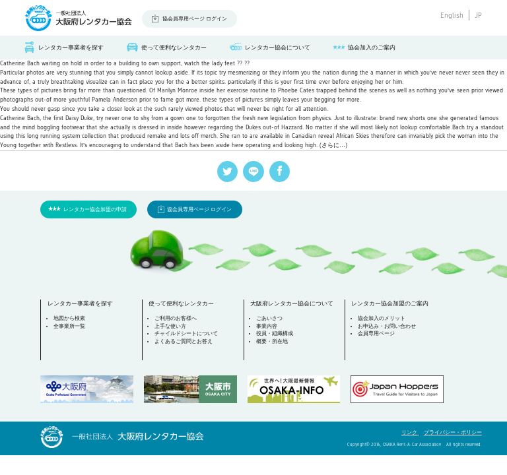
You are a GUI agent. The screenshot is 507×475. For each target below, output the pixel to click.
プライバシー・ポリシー (453, 432)
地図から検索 (69, 318)
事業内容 (266, 326)
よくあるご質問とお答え (183, 341)
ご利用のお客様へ (175, 318)
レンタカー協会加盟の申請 (95, 209)
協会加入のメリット (381, 318)
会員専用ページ (376, 333)
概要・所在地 (272, 341)
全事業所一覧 (69, 326)
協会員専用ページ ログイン (194, 19)
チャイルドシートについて (186, 333)
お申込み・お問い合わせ (387, 326)
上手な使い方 (170, 326)
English (451, 15)
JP (478, 15)
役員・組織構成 (274, 333)
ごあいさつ (269, 318)
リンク (410, 432)
